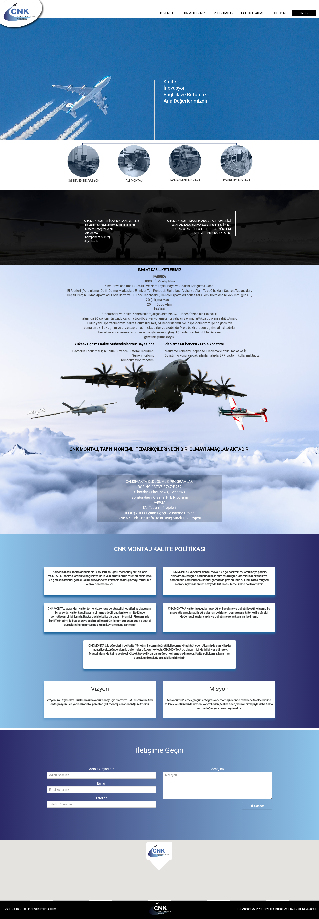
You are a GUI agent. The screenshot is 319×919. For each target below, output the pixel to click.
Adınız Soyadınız (101, 769)
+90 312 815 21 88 (15, 908)
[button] (159, 855)
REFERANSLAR (223, 13)
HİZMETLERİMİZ (194, 13)
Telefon (101, 798)
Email (101, 783)
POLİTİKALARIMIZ (252, 13)
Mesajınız (217, 769)
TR (301, 13)
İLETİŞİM (280, 13)
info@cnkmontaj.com (42, 908)
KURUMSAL (167, 13)
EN (306, 13)
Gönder (257, 806)
